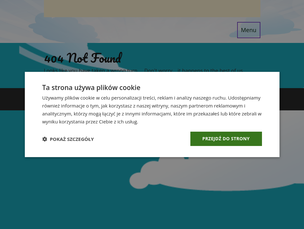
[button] (68, 139)
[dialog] (152, 114)
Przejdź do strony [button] (226, 138)
